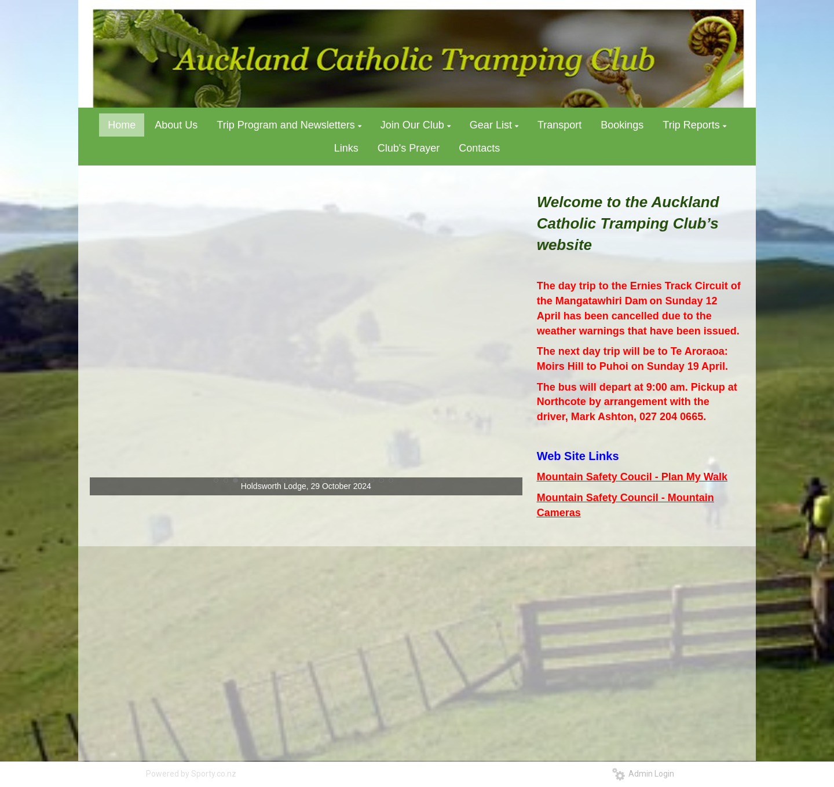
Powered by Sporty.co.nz (191, 773)
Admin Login (643, 773)
